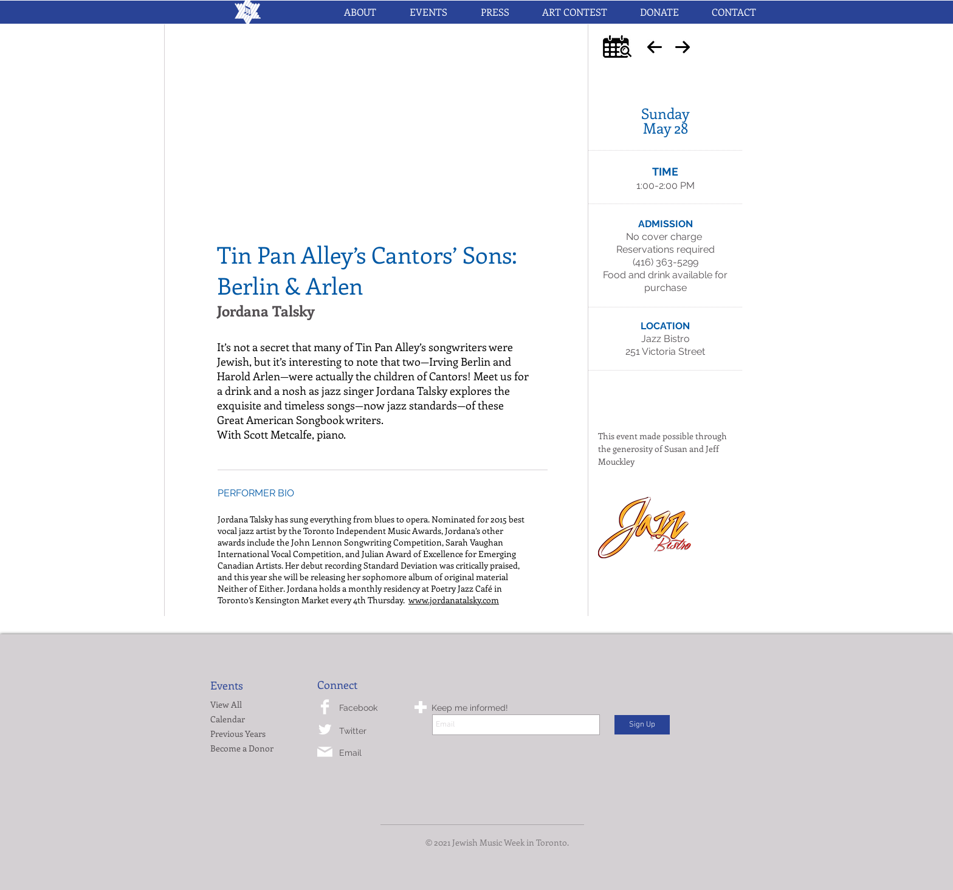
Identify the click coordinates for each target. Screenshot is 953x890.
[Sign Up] (642, 724)
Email (350, 753)
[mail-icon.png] (324, 751)
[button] (428, 12)
